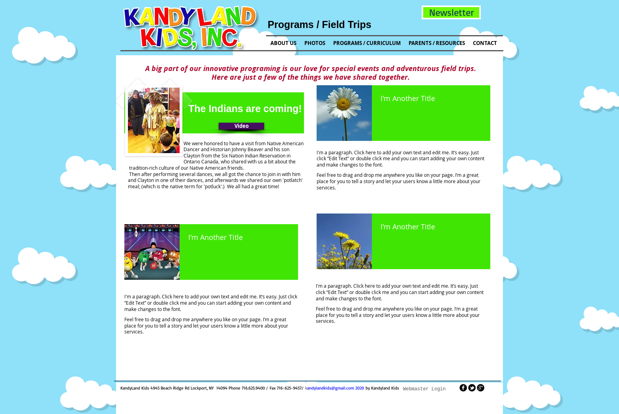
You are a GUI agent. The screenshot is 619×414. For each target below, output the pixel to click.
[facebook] (463, 388)
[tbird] (472, 388)
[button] (451, 12)
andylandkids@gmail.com (330, 388)
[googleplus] (480, 388)
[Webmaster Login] (424, 389)
